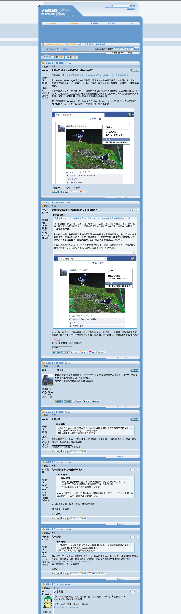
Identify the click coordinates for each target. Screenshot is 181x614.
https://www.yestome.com (66, 607)
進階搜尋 (131, 9)
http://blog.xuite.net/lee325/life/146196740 (71, 561)
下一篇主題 (64, 48)
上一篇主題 (51, 48)
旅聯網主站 (73, 23)
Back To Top (122, 197)
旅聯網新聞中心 (69, 44)
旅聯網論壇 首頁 (52, 44)
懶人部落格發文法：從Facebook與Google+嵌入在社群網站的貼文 (97, 75)
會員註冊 (94, 23)
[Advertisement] (90, 34)
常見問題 (111, 23)
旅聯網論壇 (51, 23)
